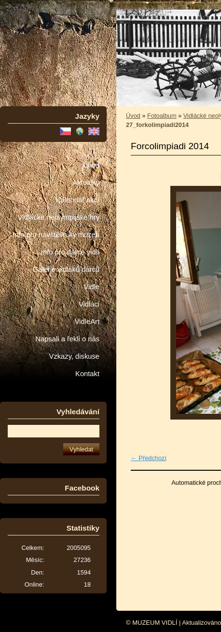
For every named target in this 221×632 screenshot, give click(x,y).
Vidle (91, 287)
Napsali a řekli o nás (67, 339)
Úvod (91, 165)
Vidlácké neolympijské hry (58, 217)
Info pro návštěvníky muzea (56, 235)
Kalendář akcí (77, 200)
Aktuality (85, 182)
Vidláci (89, 304)
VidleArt (87, 321)
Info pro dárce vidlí (70, 252)
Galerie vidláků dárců (66, 269)
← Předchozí (148, 458)
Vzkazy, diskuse (74, 356)
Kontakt (87, 374)
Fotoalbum (161, 115)
